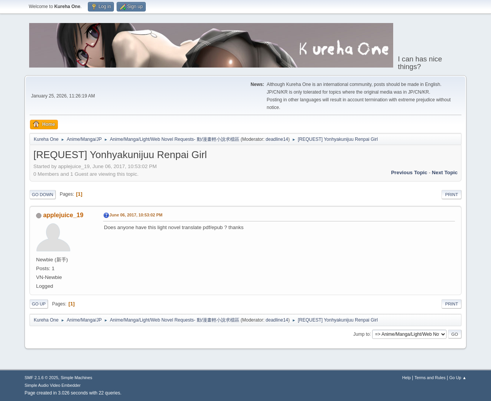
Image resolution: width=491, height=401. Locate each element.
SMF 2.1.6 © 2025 (41, 377)
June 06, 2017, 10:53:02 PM (135, 215)
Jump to (361, 334)
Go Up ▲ (457, 377)
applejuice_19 (63, 215)
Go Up (39, 304)
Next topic (445, 172)
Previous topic (409, 172)
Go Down (42, 194)
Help (406, 377)
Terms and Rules (430, 377)
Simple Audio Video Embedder (53, 385)
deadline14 (277, 139)
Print (451, 194)
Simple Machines (76, 377)
